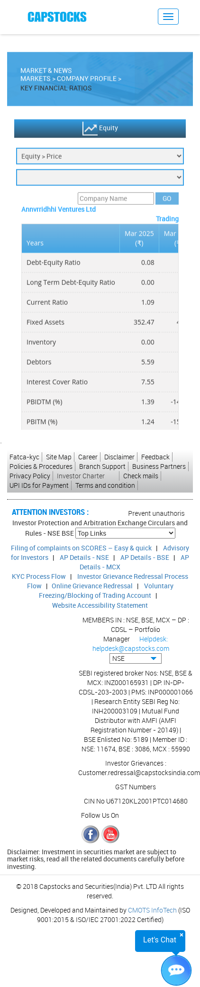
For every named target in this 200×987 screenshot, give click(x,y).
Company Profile (87, 80)
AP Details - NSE (84, 557)
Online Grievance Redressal (92, 585)
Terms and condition (105, 485)
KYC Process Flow (39, 576)
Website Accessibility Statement (100, 605)
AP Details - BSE (144, 557)
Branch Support (102, 466)
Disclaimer (119, 456)
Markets (35, 80)
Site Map (59, 456)
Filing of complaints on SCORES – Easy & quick (81, 547)
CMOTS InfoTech (152, 909)
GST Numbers (135, 786)
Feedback (155, 456)
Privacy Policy (29, 475)
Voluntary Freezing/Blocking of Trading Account (106, 590)
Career (88, 456)
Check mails (140, 475)
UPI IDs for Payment (39, 485)
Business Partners (159, 466)
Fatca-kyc (24, 456)
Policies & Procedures (41, 466)
